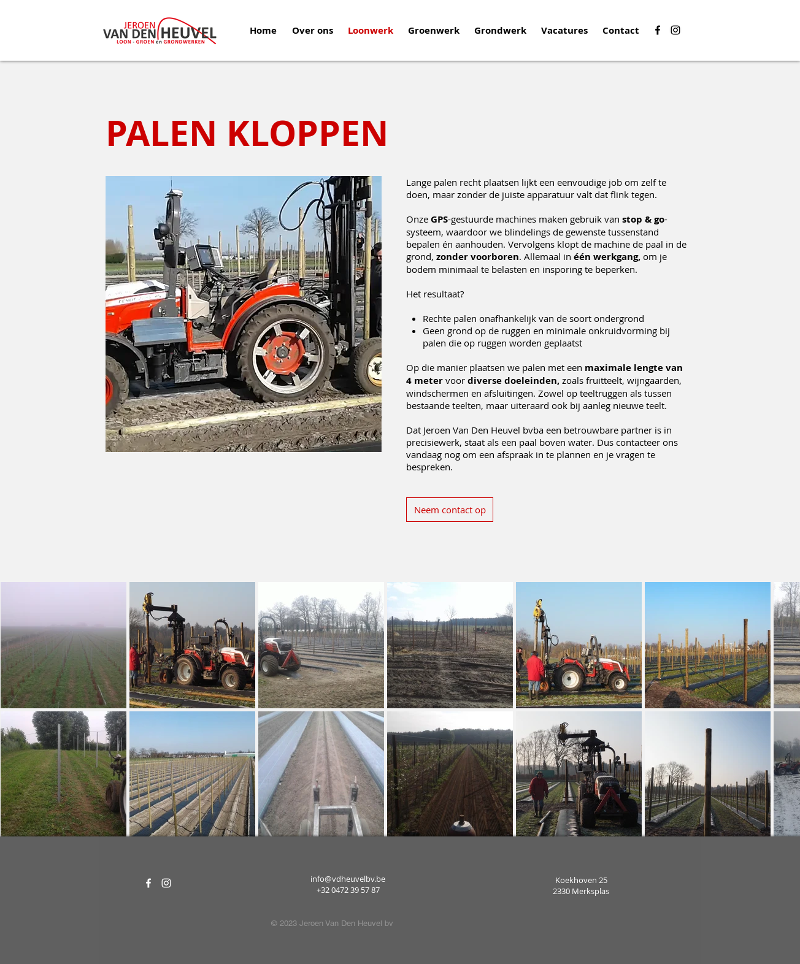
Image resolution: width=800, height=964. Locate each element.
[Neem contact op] (449, 509)
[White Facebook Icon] (148, 883)
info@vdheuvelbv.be (347, 878)
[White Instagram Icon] (166, 883)
